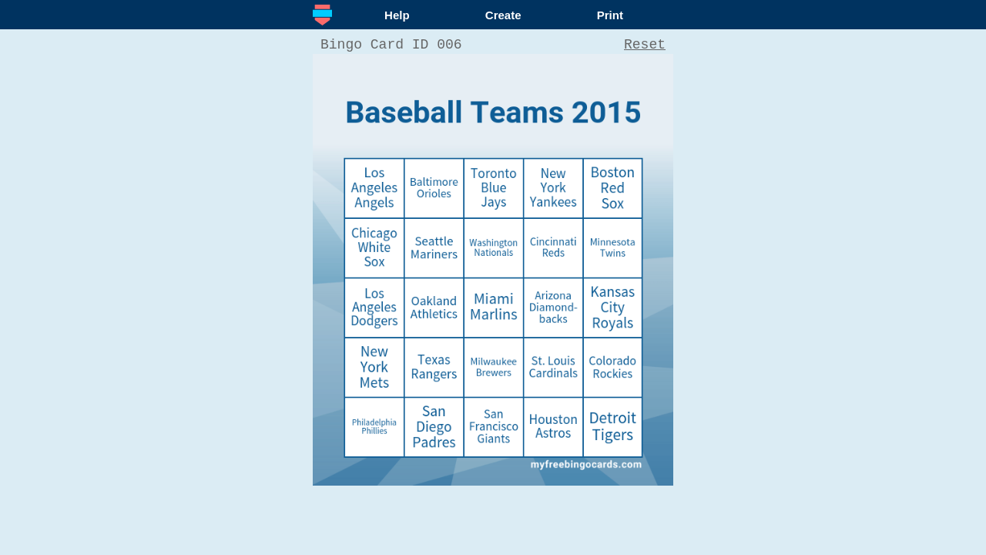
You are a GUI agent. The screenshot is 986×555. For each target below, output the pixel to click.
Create (503, 15)
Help (397, 15)
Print (610, 15)
